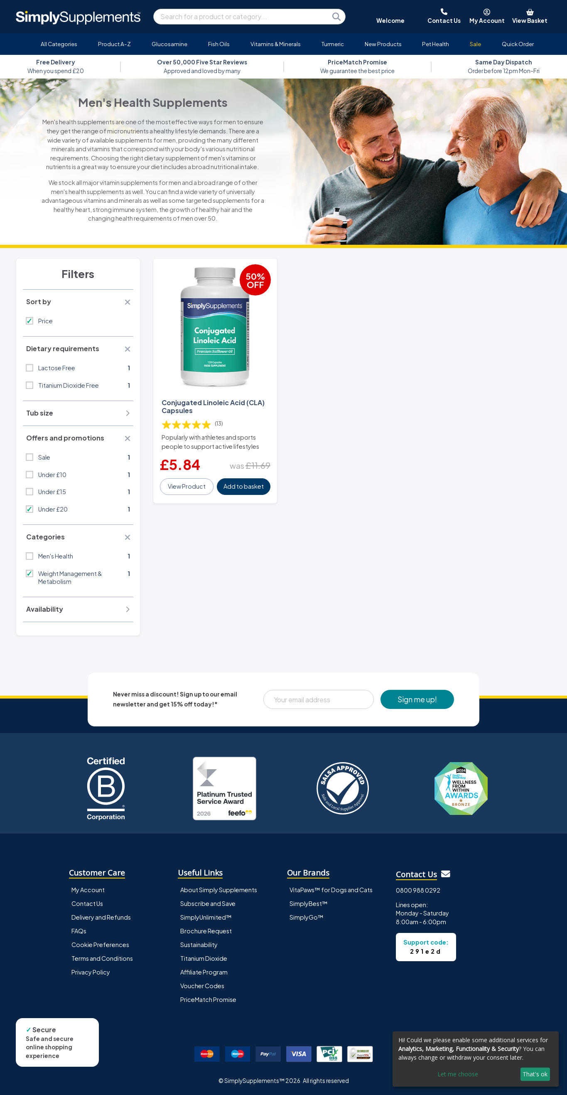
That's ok (535, 1074)
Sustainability (199, 944)
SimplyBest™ (309, 903)
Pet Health (435, 43)
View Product (187, 486)
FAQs (78, 931)
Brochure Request (206, 931)
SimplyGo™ (307, 917)
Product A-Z (114, 43)
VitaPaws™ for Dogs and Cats (331, 889)
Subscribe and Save (208, 903)
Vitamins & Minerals (275, 43)
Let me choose (457, 1074)
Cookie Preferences (100, 944)
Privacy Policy (90, 972)
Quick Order (518, 43)
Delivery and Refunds (101, 917)
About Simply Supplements (218, 889)
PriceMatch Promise (208, 999)
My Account (88, 889)
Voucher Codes (202, 985)
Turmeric (333, 43)
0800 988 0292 (418, 890)
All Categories (59, 43)
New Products (383, 43)
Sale (475, 43)
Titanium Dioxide (203, 958)
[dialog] (476, 1059)
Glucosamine (169, 43)
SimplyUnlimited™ (206, 917)
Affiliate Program (204, 972)
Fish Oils (219, 43)
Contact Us (87, 903)
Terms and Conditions (102, 958)
